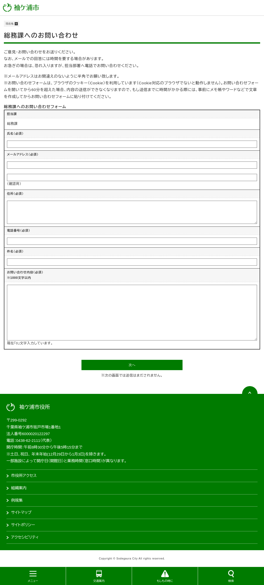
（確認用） (14, 184)
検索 (231, 580)
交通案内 (99, 580)
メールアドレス (22, 154)
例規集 (17, 500)
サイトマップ (21, 512)
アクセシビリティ (25, 537)
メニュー (33, 580)
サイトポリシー (23, 525)
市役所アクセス (24, 475)
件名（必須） (15, 251)
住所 (15, 194)
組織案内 (19, 488)
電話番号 (18, 230)
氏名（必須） (15, 133)
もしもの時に (165, 580)
